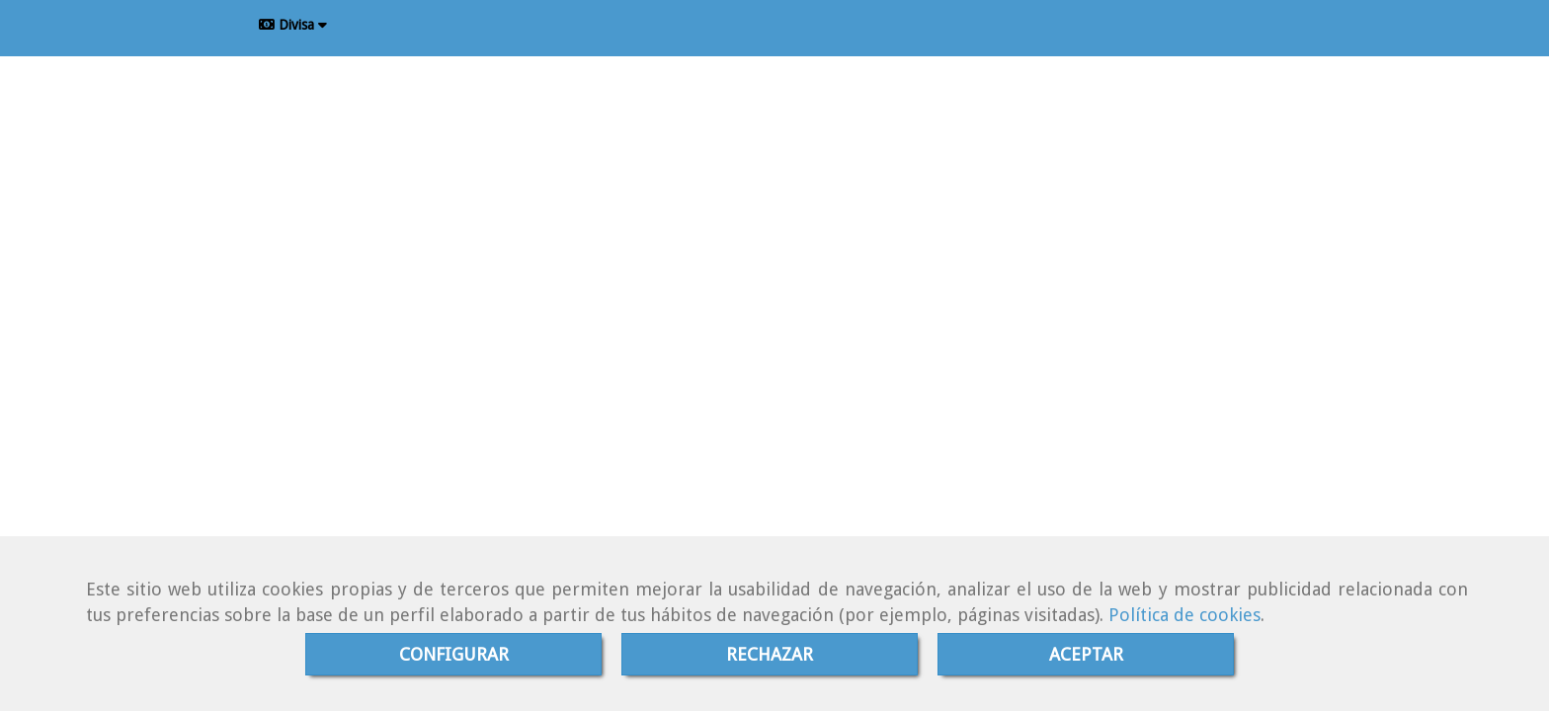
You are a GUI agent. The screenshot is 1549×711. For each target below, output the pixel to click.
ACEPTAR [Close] (1086, 654)
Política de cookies (1184, 614)
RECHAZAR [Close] (769, 654)
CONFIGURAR (454, 654)
